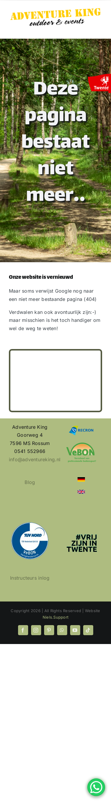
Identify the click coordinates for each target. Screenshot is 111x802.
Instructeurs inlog (29, 578)
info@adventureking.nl (34, 459)
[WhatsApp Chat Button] (96, 787)
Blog (30, 482)
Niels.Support (55, 617)
